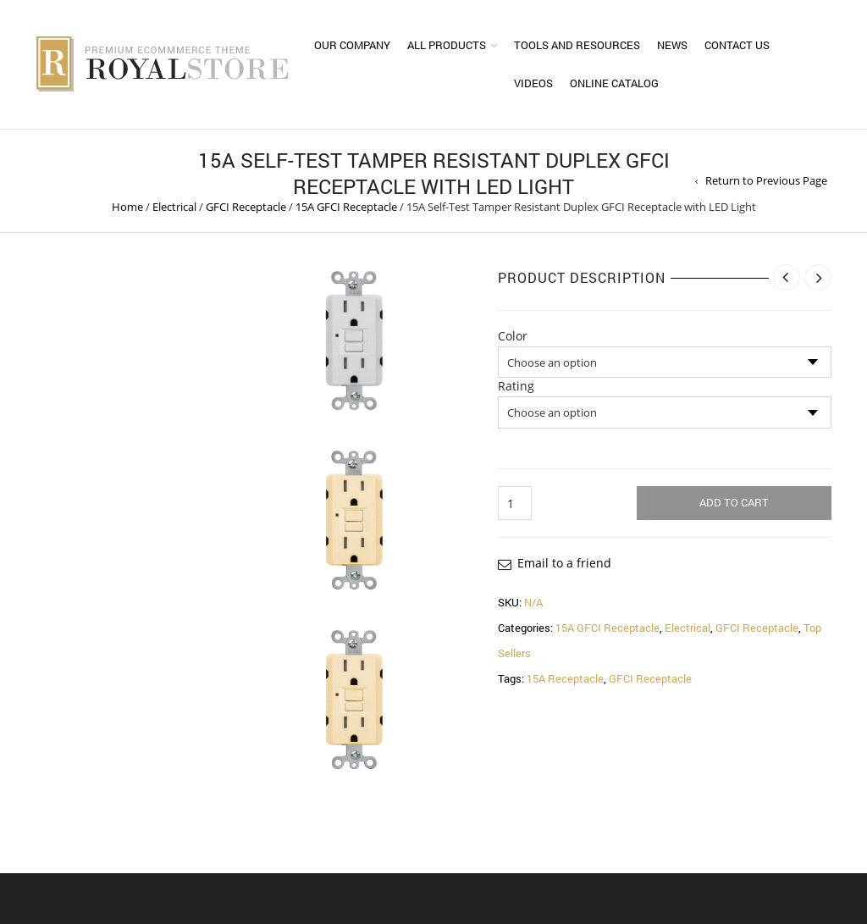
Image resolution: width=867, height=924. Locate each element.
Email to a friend (564, 563)
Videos (533, 83)
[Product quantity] (515, 503)
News (672, 45)
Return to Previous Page (766, 180)
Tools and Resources (577, 45)
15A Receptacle (565, 678)
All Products (446, 45)
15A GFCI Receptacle (346, 206)
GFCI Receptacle (246, 206)
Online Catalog (614, 83)
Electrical (174, 206)
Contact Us (737, 45)
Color (512, 336)
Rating (516, 386)
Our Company (352, 45)
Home (127, 206)
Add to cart (734, 502)
